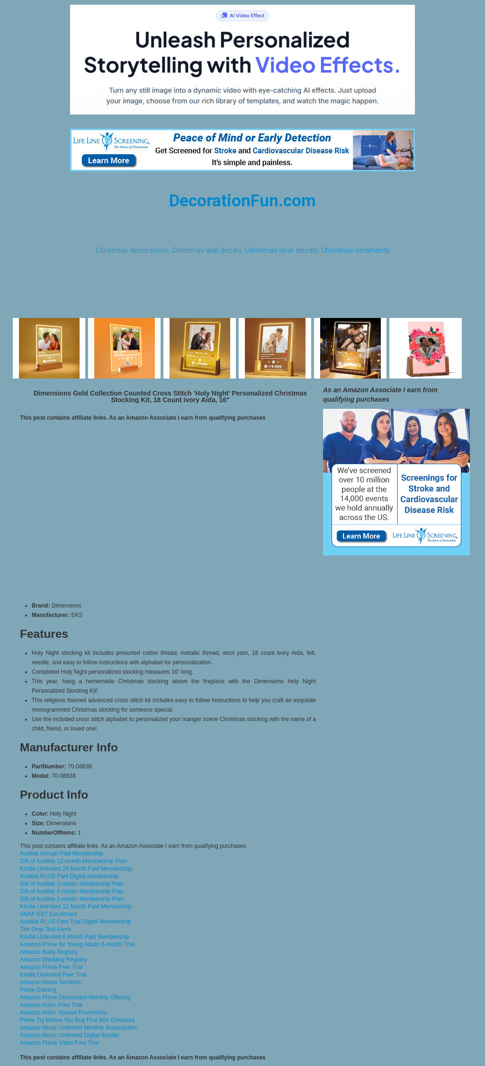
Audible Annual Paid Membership (62, 853)
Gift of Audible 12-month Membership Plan (73, 861)
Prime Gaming (38, 990)
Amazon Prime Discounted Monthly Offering (75, 997)
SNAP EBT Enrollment (48, 914)
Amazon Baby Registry (49, 952)
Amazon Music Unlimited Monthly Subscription (78, 1027)
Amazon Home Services (50, 982)
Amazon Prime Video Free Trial (59, 1043)
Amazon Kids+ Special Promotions (63, 1012)
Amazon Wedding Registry (53, 959)
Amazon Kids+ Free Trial (51, 1005)
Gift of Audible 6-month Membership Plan (72, 891)
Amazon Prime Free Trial (51, 967)
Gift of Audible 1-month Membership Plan (72, 899)
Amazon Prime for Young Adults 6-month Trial (77, 944)
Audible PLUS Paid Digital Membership (69, 876)
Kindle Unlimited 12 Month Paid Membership (76, 906)
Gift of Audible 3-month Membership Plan (72, 884)
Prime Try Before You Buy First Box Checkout (77, 1020)
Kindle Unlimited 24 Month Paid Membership (76, 868)
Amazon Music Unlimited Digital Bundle (69, 1035)
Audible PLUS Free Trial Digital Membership (75, 921)
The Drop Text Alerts (46, 929)
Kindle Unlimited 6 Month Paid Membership (74, 937)
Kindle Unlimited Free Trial (53, 974)
